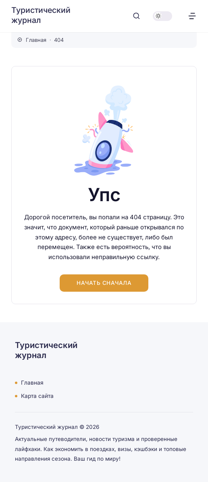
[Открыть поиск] (136, 16)
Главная (32, 382)
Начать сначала (104, 283)
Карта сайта (37, 396)
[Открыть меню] (192, 16)
